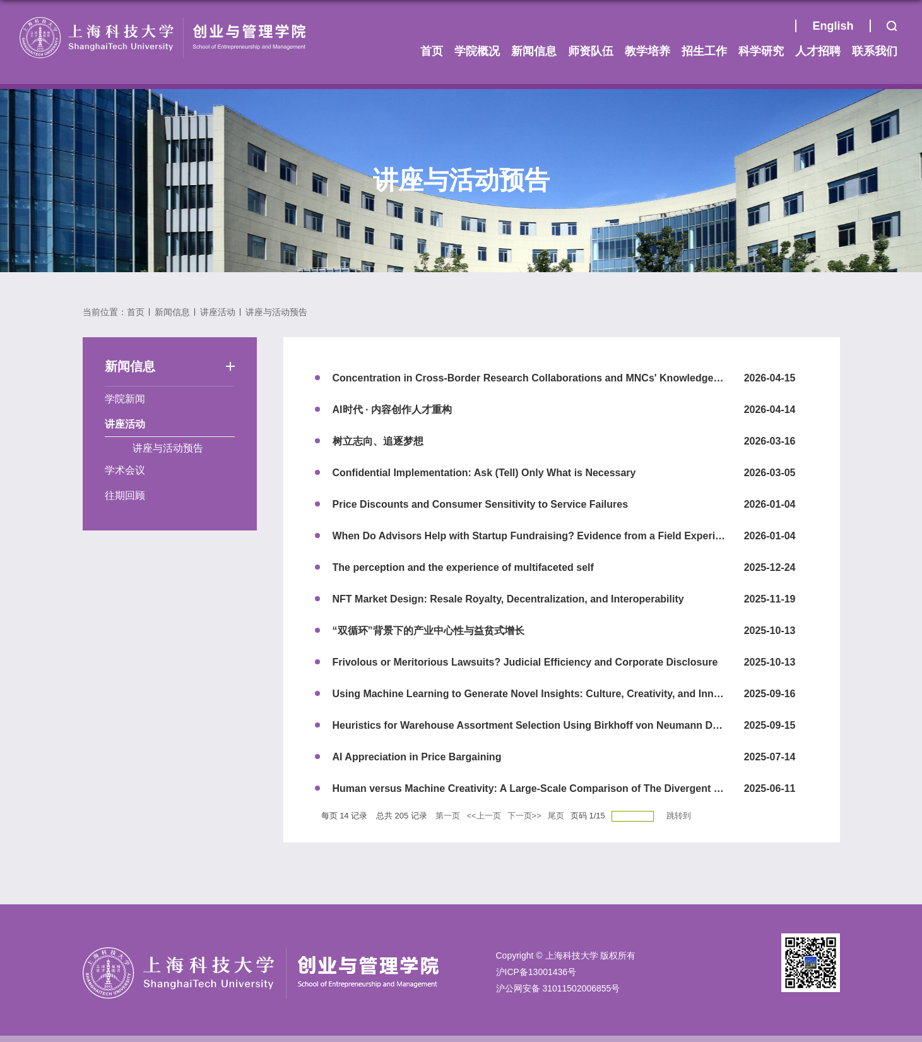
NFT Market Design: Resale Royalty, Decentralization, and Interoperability (508, 599)
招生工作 (704, 51)
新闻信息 (534, 51)
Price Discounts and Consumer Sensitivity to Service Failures (481, 504)
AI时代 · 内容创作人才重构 (392, 409)
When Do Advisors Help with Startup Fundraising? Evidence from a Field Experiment (536, 535)
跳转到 (680, 815)
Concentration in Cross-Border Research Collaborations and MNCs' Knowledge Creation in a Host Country (588, 378)
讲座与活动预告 (276, 312)
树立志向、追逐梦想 (378, 441)
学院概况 (477, 51)
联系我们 (874, 51)
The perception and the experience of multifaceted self (463, 567)
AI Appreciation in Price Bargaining (417, 757)
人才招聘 (818, 51)
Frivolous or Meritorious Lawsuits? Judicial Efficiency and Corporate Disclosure (525, 662)
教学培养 (647, 51)
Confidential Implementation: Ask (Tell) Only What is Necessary (484, 472)
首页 (779, 29)
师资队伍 (590, 51)
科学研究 (761, 51)
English (832, 26)
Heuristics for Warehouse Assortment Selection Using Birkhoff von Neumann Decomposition (555, 725)
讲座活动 (217, 312)
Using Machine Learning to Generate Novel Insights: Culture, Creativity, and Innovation (541, 693)
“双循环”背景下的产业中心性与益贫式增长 (428, 630)
